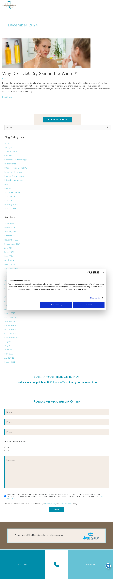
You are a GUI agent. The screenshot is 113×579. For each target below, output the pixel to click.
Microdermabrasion (13, 180)
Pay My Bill (90, 564)
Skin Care (8, 200)
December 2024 (12, 236)
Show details (95, 298)
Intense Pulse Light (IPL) (15, 168)
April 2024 (9, 260)
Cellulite (8, 156)
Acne (6, 143)
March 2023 (9, 313)
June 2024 (9, 252)
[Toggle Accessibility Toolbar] (108, 565)
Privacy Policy (50, 504)
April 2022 (9, 358)
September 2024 (12, 244)
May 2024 (8, 256)
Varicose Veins (11, 208)
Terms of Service (66, 504)
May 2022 (8, 354)
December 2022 (11, 325)
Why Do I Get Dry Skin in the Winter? (39, 73)
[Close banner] (104, 272)
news (4, 78)
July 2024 (8, 248)
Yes (8, 447)
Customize (56, 305)
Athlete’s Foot (10, 151)
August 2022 (10, 341)
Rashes (7, 188)
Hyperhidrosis (10, 164)
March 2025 (9, 228)
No (8, 451)
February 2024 (11, 268)
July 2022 (8, 346)
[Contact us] (56, 564)
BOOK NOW (22, 564)
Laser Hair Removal (13, 172)
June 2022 (9, 350)
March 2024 (9, 264)
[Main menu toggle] (108, 7)
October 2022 (10, 333)
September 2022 (12, 338)
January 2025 (10, 232)
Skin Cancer (9, 196)
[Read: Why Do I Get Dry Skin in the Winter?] (46, 53)
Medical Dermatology (14, 176)
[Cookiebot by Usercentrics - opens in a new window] (89, 272)
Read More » (8, 97)
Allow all (88, 305)
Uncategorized (11, 204)
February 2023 (11, 317)
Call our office (58, 382)
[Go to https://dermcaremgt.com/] (56, 535)
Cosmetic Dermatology (15, 160)
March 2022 (9, 362)
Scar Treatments (12, 192)
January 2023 (10, 321)
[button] (57, 119)
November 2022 (11, 329)
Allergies (8, 147)
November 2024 (12, 240)
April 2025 (9, 223)
